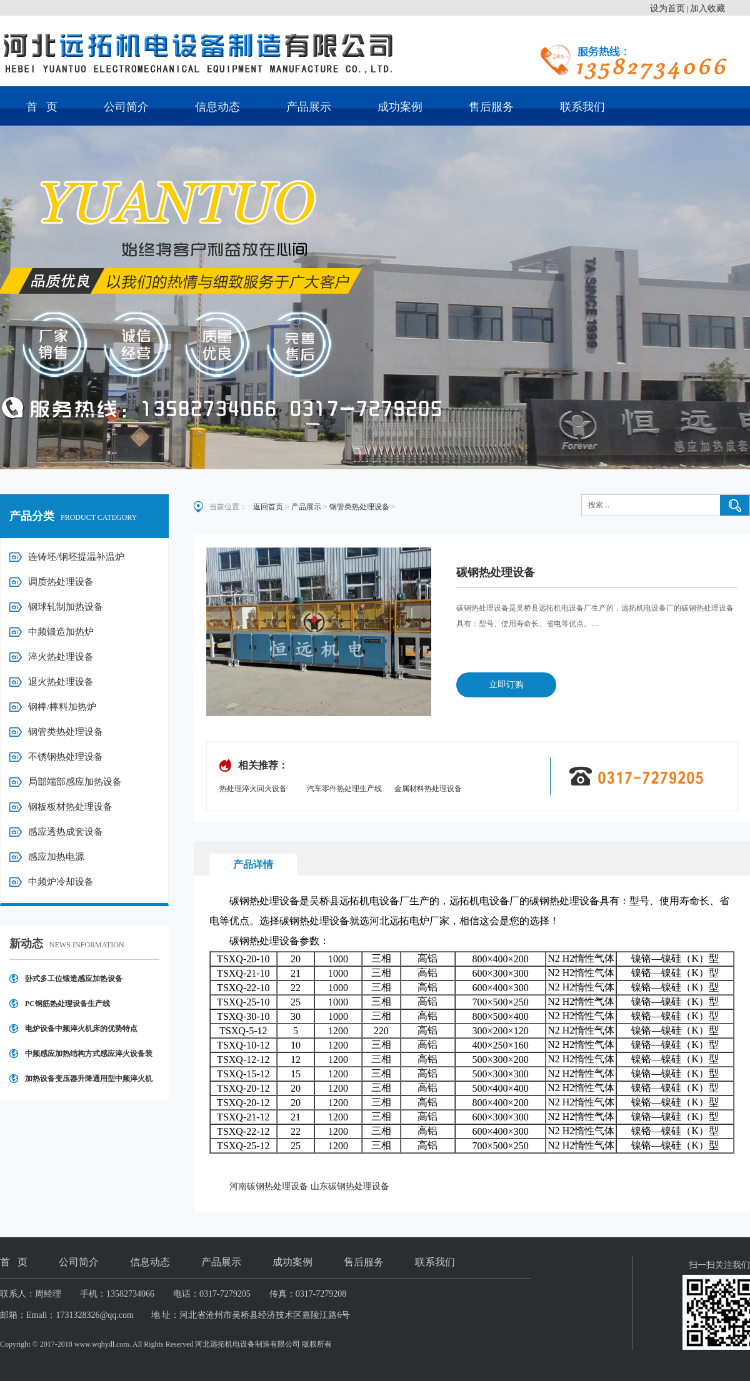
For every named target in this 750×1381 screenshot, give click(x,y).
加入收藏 (707, 8)
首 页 (42, 107)
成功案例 (400, 107)
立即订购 (506, 684)
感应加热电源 (56, 857)
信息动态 (217, 107)
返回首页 (268, 506)
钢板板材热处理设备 (70, 807)
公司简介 (126, 107)
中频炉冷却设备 (61, 882)
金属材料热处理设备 (428, 788)
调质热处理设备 (61, 582)
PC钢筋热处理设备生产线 (67, 1003)
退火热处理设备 (61, 682)
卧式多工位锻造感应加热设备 (73, 978)
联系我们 (582, 107)
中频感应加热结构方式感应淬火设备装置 (88, 1057)
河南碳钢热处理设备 (268, 1186)
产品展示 (308, 107)
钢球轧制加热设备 (65, 607)
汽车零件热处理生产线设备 (344, 789)
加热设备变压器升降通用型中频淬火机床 (88, 1082)
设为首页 (667, 8)
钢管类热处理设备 (65, 732)
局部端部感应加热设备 (75, 782)
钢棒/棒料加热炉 (62, 707)
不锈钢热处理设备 (65, 757)
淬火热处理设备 (61, 657)
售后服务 (491, 107)
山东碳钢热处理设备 (350, 1186)
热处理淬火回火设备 (253, 788)
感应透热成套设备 (65, 832)
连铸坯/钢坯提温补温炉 (76, 557)
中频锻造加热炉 (61, 632)
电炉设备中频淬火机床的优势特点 (81, 1028)
